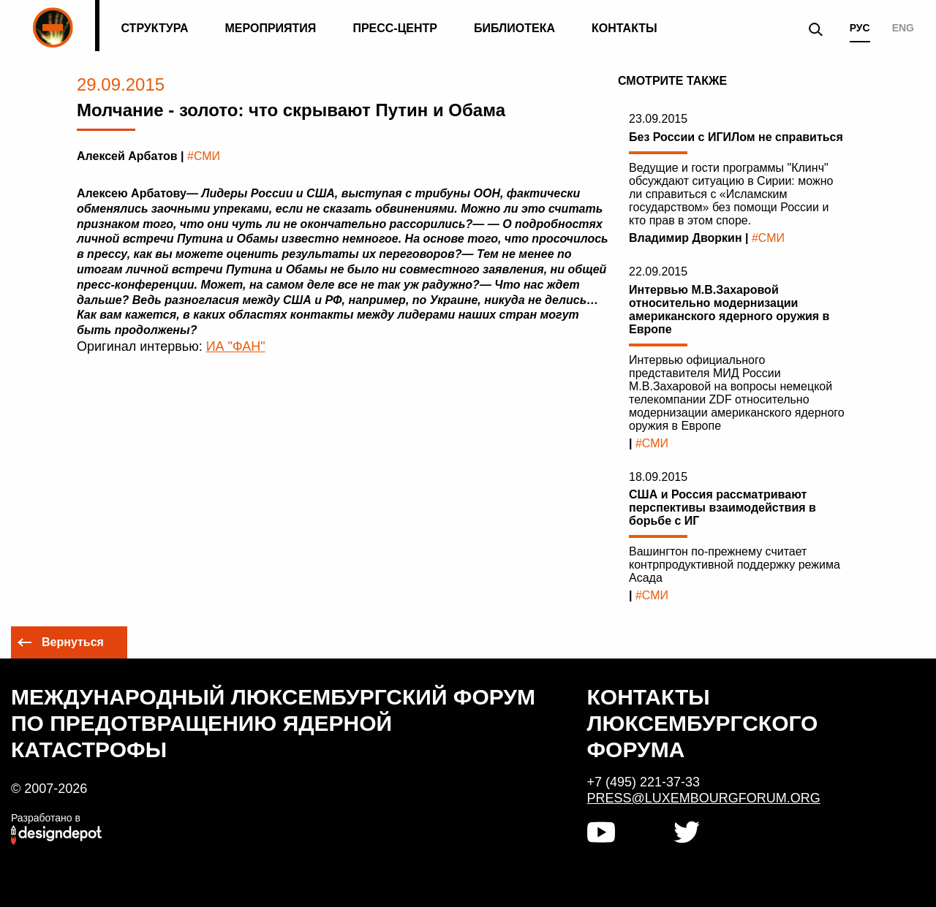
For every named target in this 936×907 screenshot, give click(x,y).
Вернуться (73, 642)
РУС (860, 28)
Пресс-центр (394, 28)
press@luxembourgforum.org (703, 798)
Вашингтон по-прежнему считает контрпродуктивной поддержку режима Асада (734, 564)
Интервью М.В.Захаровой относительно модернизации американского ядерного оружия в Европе (729, 309)
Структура (154, 28)
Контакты (624, 28)
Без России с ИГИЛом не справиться (736, 137)
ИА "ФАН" (235, 346)
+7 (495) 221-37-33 (644, 782)
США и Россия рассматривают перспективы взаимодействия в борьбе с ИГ (722, 507)
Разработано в (45, 818)
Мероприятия (271, 28)
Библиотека (514, 28)
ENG (903, 28)
